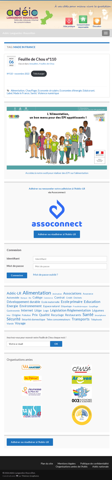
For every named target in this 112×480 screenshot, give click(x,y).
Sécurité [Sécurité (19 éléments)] (13, 319)
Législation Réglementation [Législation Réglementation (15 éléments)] (70, 310)
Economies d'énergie (71, 90)
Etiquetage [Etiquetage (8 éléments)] (66, 306)
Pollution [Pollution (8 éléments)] (26, 315)
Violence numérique (48, 93)
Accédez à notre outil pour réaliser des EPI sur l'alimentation (56, 173)
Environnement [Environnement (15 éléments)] (30, 306)
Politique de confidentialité (94, 463)
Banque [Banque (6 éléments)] (24, 298)
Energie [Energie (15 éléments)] (12, 306)
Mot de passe (15, 265)
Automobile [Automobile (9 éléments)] (13, 297)
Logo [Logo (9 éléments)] (46, 310)
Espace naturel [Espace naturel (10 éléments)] (51, 306)
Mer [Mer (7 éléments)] (9, 315)
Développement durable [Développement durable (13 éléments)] (23, 302)
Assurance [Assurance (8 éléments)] (88, 293)
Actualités (33, 63)
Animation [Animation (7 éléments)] (57, 294)
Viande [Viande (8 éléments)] (10, 323)
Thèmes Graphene (30, 476)
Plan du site (47, 463)
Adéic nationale (100, 466)
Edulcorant (89, 90)
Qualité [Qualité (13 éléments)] (44, 315)
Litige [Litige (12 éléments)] (38, 310)
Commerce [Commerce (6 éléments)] (48, 298)
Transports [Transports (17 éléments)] (81, 319)
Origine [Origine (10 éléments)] (16, 315)
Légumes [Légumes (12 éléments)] (98, 310)
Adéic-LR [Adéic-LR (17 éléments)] (14, 293)
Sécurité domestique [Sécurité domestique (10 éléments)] (33, 319)
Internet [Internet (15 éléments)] (27, 310)
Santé (34, 93)
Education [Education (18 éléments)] (92, 301)
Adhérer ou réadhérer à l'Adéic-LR (57, 234)
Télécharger (39, 73)
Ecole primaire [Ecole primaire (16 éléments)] (71, 301)
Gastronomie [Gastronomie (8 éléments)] (13, 310)
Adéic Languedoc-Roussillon (19, 33)
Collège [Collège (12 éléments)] (38, 297)
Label (9, 93)
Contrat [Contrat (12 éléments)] (59, 297)
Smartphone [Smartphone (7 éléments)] (100, 315)
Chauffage (31, 90)
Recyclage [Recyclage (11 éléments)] (57, 315)
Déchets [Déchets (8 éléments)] (78, 297)
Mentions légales (67, 463)
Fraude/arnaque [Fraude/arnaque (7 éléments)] (80, 306)
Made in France (21, 93)
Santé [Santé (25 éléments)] (87, 314)
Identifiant (13, 258)
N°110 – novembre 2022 (18, 73)
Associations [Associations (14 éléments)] (72, 293)
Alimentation (17, 90)
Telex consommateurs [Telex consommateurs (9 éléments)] (58, 319)
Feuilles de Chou (46, 63)
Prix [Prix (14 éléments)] (35, 315)
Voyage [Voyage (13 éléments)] (20, 323)
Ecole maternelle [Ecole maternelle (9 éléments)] (50, 302)
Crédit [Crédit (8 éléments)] (69, 297)
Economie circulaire (48, 90)
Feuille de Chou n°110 (37, 59)
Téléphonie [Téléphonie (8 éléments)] (96, 319)
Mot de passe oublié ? (45, 274)
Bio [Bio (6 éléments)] (30, 298)
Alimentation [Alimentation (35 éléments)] (37, 293)
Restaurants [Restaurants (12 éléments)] (73, 315)
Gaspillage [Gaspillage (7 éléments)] (93, 306)
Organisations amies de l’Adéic (72, 466)
